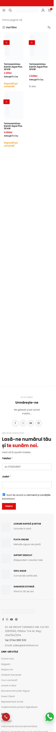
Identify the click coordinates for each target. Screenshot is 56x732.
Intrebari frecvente (11, 674)
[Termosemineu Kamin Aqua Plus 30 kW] (14, 105)
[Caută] (10, 10)
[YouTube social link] (31, 423)
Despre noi (7, 669)
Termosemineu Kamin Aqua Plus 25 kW (38, 67)
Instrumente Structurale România (19, 726)
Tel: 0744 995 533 (15, 640)
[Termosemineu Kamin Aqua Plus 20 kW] (14, 46)
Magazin (5, 664)
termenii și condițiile (39, 495)
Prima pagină (10, 20)
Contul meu (7, 658)
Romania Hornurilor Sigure (15, 690)
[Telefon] (27, 466)
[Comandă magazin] (49, 27)
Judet (6, 476)
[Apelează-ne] (6, 717)
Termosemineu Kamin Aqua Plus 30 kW (13, 126)
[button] (11, 77)
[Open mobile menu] (4, 10)
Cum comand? (9, 680)
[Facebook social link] (15, 423)
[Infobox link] (27, 527)
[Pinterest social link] (38, 423)
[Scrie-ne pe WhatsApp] (49, 717)
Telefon (7, 458)
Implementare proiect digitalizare (19, 707)
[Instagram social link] (23, 423)
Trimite (9, 506)
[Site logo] (26, 10)
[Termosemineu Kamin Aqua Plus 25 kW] (39, 46)
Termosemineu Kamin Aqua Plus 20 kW (13, 67)
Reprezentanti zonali (12, 701)
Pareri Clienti (8, 696)
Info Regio (6, 721)
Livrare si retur (8, 685)
